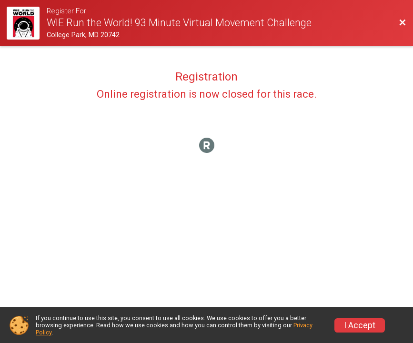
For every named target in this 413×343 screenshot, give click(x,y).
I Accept (359, 325)
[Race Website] (27, 23)
